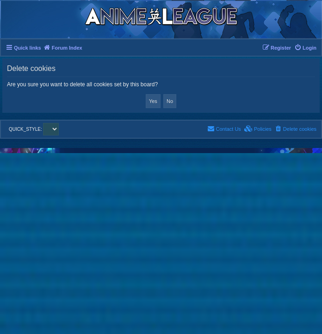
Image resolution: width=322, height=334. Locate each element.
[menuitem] (305, 47)
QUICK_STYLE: (34, 129)
